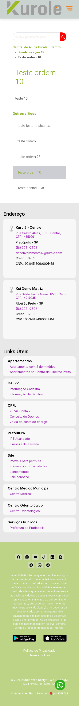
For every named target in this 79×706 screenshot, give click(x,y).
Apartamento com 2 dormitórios (32, 366)
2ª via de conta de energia (29, 422)
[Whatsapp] (39, 565)
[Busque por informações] (36, 36)
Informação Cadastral (25, 389)
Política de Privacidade (39, 650)
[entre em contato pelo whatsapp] (58, 684)
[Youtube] (35, 557)
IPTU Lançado (20, 438)
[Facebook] (18, 557)
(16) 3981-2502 (26, 247)
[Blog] (61, 557)
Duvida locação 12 (31, 52)
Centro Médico (20, 494)
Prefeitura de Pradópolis (27, 528)
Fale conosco (19, 477)
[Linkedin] (52, 557)
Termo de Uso (39, 655)
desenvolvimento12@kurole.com (39, 253)
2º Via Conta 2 (20, 411)
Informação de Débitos (26, 394)
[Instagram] (27, 557)
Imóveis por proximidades (28, 466)
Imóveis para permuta (25, 461)
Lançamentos (19, 471)
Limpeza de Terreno (24, 444)
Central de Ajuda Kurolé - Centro (37, 47)
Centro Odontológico (25, 511)
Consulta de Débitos (24, 416)
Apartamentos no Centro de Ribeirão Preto (40, 372)
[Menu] (69, 8)
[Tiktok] (44, 557)
